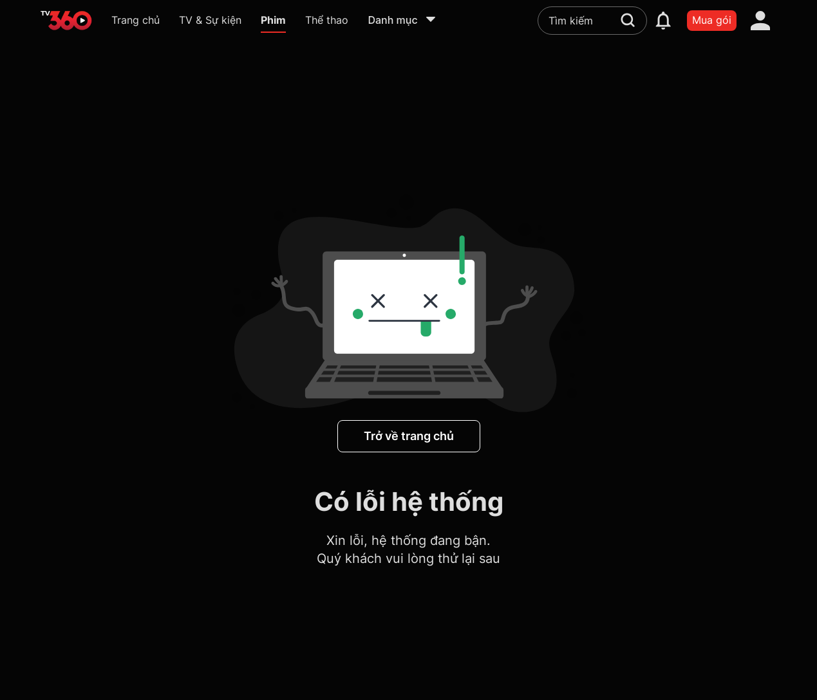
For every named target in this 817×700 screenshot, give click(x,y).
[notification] (663, 21)
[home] (66, 20)
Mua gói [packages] (711, 20)
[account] (760, 21)
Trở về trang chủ (409, 436)
